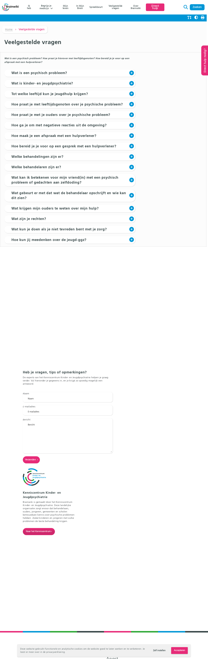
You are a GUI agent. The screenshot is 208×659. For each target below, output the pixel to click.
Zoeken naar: (187, 6)
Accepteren (179, 650)
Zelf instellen (159, 650)
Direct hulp (156, 7)
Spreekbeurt (96, 7)
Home (9, 29)
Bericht (27, 455)
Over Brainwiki (137, 7)
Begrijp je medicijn (46, 7)
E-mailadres (29, 441)
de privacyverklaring (54, 652)
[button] (70, 73)
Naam (26, 428)
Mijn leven (66, 7)
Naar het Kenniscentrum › (150, 471)
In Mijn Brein (80, 7)
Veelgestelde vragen (116, 7)
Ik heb (29, 7)
